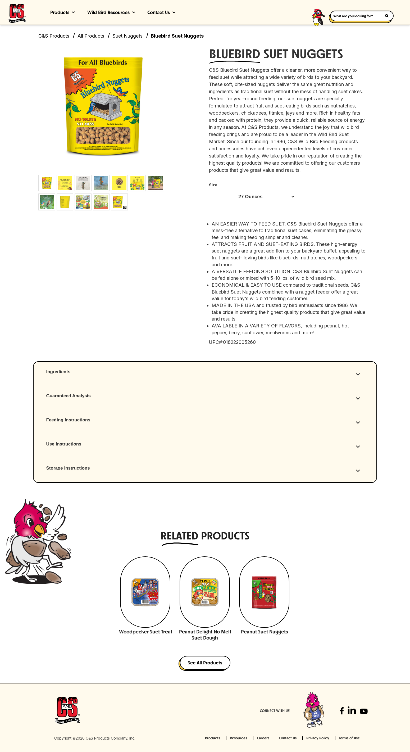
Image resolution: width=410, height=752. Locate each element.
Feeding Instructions (68, 420)
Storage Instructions (68, 468)
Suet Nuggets (127, 36)
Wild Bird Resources (108, 12)
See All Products (205, 663)
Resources (238, 739)
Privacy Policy (317, 739)
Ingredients (58, 372)
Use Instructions (63, 444)
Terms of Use (349, 739)
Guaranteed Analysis (68, 396)
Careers (263, 739)
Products (59, 12)
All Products (91, 36)
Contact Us (158, 12)
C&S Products (53, 36)
